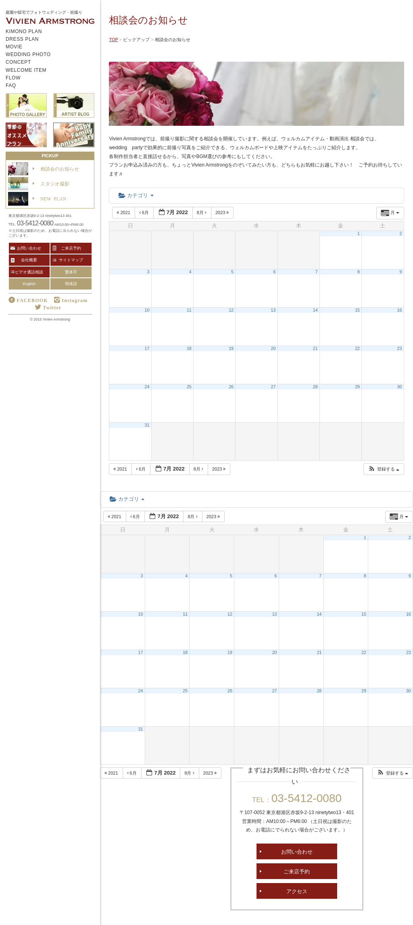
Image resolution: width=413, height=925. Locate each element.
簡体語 (71, 283)
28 (315, 386)
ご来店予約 (297, 871)
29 (357, 386)
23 (399, 348)
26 (231, 386)
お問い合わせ (297, 851)
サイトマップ (71, 260)
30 (399, 386)
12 (231, 310)
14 (315, 310)
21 (315, 348)
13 (273, 310)
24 (147, 386)
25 (189, 386)
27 (273, 386)
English (29, 283)
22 (357, 348)
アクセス (296, 891)
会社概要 (29, 260)
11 (189, 310)
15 (357, 310)
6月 (144, 212)
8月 (202, 212)
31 (147, 425)
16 (399, 310)
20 (273, 348)
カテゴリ (136, 195)
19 (231, 348)
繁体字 (71, 272)
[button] (383, 469)
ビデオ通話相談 (29, 272)
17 (147, 348)
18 (189, 348)
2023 (222, 212)
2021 (124, 212)
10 (147, 310)
